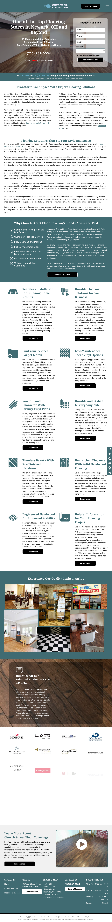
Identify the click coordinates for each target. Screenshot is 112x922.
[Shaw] (43, 749)
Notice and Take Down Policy (67, 917)
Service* (79, 47)
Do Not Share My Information (38, 917)
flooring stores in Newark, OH (38, 123)
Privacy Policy (24, 917)
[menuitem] (13, 884)
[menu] (107, 6)
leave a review (43, 713)
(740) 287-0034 (39, 53)
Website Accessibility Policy (84, 917)
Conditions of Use (53, 917)
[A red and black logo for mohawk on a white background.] (17, 747)
